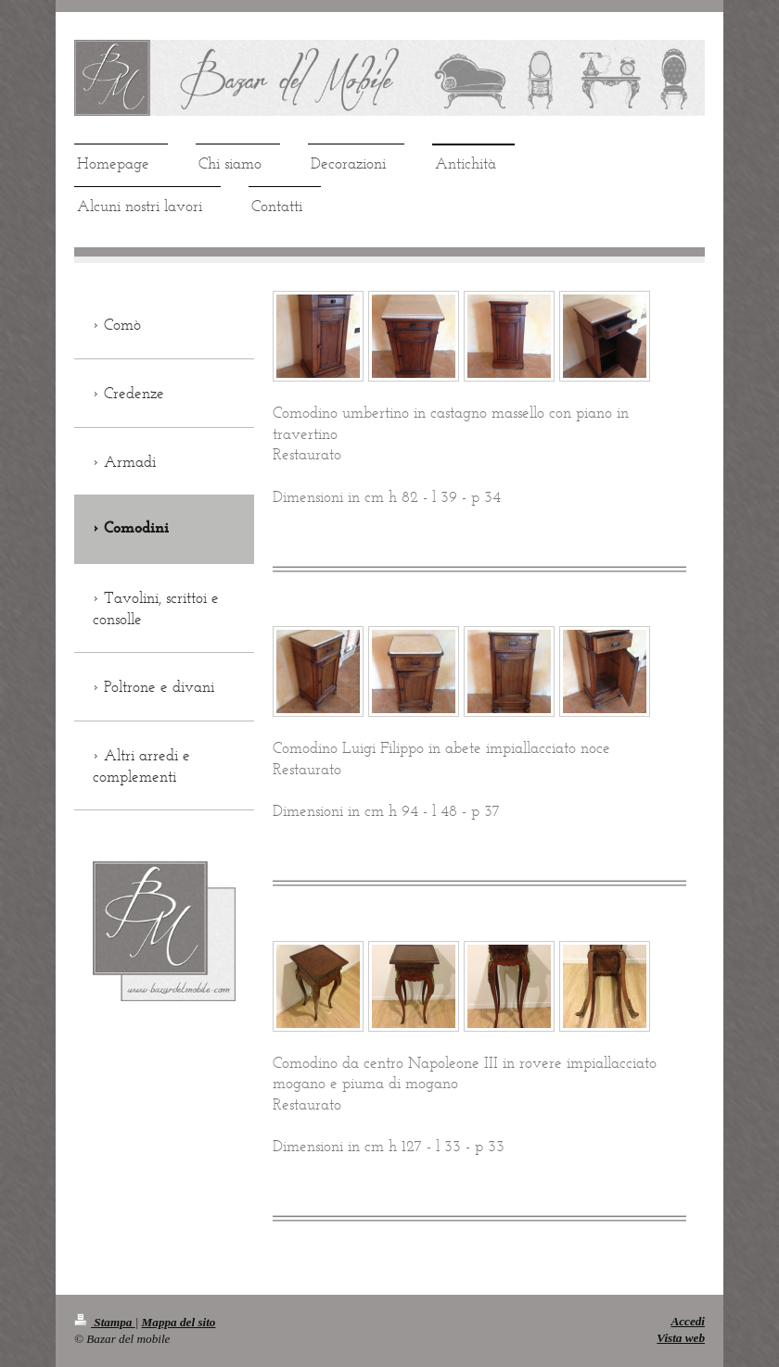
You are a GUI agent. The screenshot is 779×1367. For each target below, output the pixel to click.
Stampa (104, 1322)
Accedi (687, 1321)
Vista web (681, 1338)
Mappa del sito (179, 1322)
